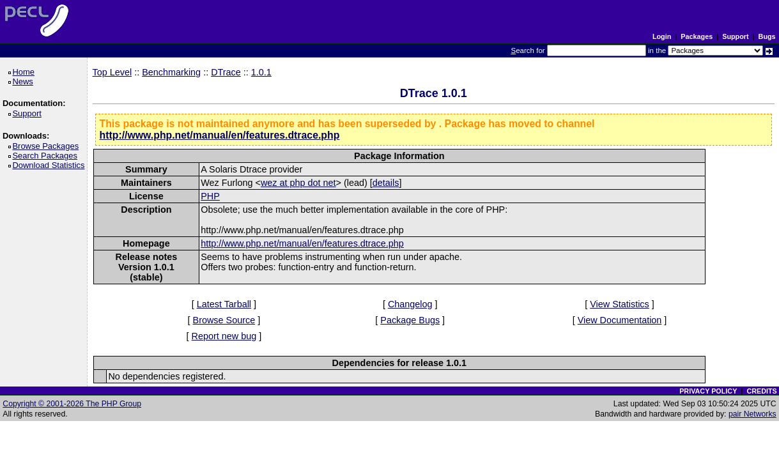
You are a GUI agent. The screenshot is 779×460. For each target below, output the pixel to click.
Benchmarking (171, 72)
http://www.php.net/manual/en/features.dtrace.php (220, 135)
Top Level (112, 72)
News (24, 81)
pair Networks (752, 414)
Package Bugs (410, 320)
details (386, 183)
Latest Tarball (224, 304)
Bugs (767, 36)
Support (735, 36)
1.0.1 (261, 72)
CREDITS (761, 391)
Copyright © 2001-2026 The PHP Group (72, 403)
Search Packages (46, 155)
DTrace (226, 72)
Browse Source (224, 320)
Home (25, 72)
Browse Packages (47, 146)
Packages (697, 36)
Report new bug (224, 336)
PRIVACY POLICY (708, 391)
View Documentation (620, 320)
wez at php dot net (298, 183)
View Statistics (619, 304)
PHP (210, 196)
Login (661, 36)
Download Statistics (50, 165)
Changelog (410, 304)
